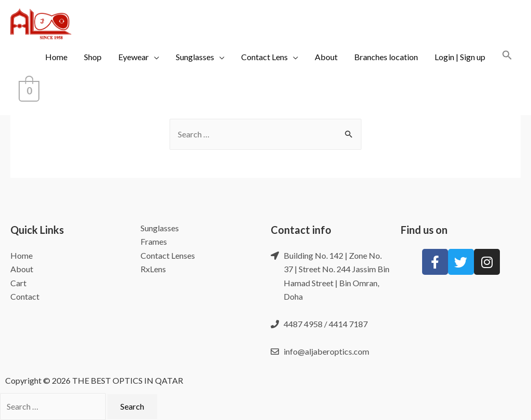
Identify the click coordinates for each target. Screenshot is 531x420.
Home (56, 57)
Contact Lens (264, 57)
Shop (93, 57)
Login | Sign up (460, 57)
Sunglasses (195, 57)
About (326, 57)
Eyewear (133, 57)
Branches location (386, 57)
